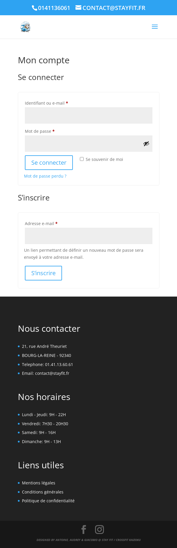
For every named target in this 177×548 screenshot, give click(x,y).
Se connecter (48, 162)
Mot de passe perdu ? (45, 176)
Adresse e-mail (52, 222)
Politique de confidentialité (48, 500)
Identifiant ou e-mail (57, 102)
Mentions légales (38, 483)
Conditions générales (42, 492)
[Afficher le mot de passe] (146, 143)
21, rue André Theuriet (44, 346)
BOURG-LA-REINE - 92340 (46, 355)
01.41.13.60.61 (59, 364)
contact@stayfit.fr (52, 373)
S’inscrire (43, 273)
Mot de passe (50, 130)
